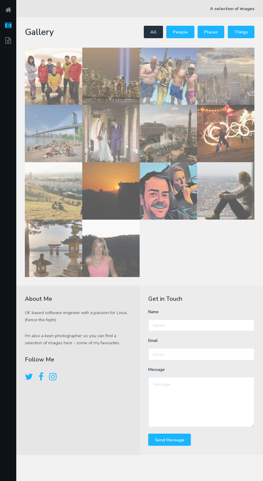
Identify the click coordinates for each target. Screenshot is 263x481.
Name (153, 312)
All (153, 32)
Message (156, 369)
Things (241, 32)
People (180, 32)
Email (153, 340)
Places (211, 32)
